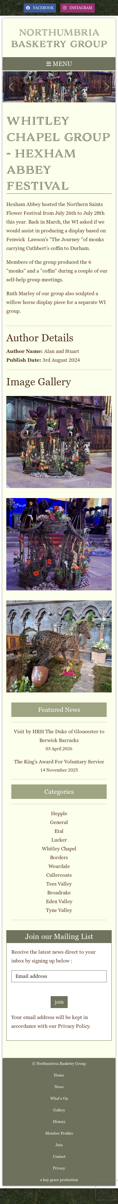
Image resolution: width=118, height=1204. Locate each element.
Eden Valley (59, 901)
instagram (77, 7)
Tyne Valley (59, 910)
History (59, 1121)
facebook (39, 7)
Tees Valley (59, 884)
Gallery (59, 1110)
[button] (11, 87)
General (59, 822)
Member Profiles (59, 1133)
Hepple (59, 813)
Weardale (59, 866)
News (59, 1086)
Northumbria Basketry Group (59, 37)
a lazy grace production (59, 1179)
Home (59, 1075)
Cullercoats (59, 875)
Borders (59, 857)
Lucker (59, 840)
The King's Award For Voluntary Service (59, 761)
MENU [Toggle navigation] (59, 64)
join (59, 1002)
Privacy (59, 1168)
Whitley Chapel (59, 848)
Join (59, 1144)
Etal (59, 831)
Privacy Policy (73, 1026)
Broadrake (59, 892)
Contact (59, 1156)
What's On (59, 1098)
